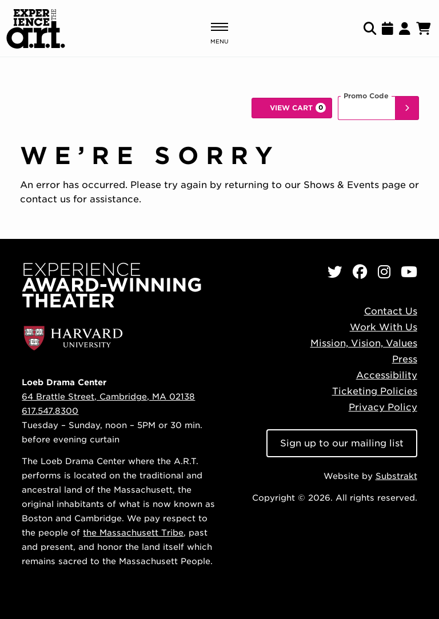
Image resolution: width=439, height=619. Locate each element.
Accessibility (386, 375)
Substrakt (396, 476)
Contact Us (390, 311)
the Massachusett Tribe (133, 532)
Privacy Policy (383, 407)
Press (404, 359)
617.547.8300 (50, 411)
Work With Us (383, 327)
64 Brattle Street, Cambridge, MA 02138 (108, 396)
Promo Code (366, 96)
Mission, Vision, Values (363, 343)
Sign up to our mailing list (342, 443)
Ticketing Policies (374, 391)
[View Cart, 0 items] (292, 108)
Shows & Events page (355, 184)
